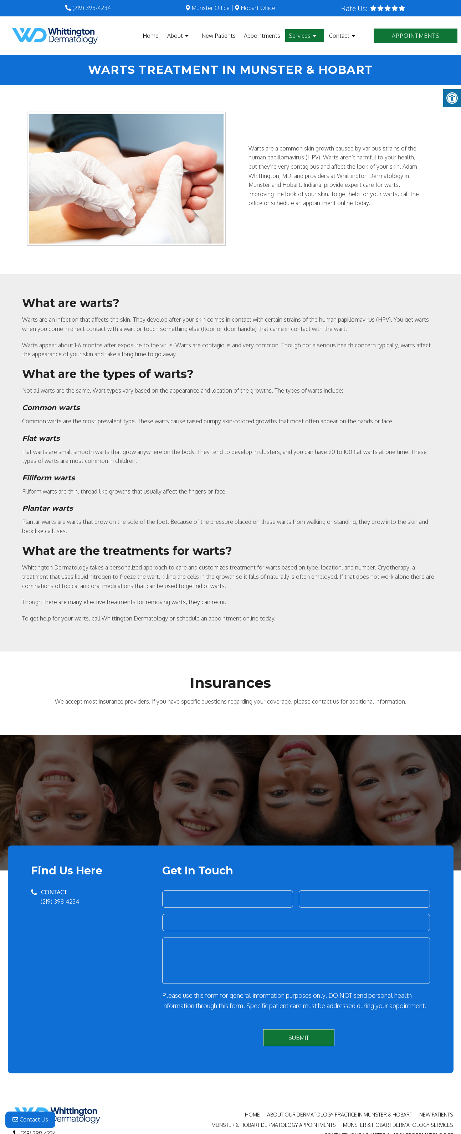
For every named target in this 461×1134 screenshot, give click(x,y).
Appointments (262, 35)
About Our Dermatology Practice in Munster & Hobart (339, 1115)
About (175, 35)
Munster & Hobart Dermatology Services (398, 1125)
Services (300, 35)
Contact (339, 35)
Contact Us (30, 1120)
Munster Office (208, 7)
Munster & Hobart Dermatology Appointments (273, 1125)
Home (151, 35)
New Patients (218, 35)
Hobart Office (255, 7)
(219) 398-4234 (91, 7)
